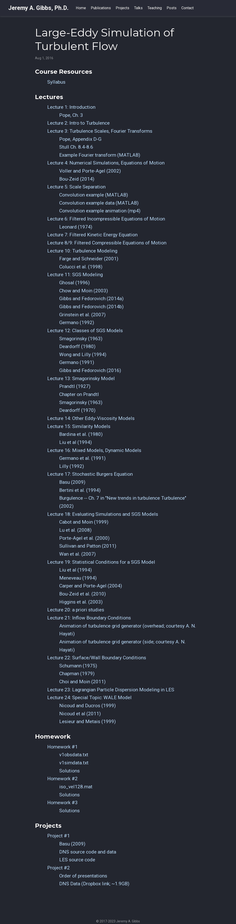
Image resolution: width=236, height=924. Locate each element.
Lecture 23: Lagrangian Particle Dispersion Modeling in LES (110, 689)
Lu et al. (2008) (75, 530)
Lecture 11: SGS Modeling (75, 274)
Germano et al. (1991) (82, 458)
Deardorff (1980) (77, 346)
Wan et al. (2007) (77, 554)
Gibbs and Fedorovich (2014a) (91, 298)
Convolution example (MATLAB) (93, 195)
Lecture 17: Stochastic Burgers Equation (90, 474)
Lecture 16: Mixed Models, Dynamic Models (94, 450)
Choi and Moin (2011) (82, 681)
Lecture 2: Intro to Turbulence (78, 123)
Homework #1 (62, 747)
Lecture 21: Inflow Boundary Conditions (89, 618)
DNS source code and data (87, 852)
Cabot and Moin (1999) (83, 522)
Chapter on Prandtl (79, 394)
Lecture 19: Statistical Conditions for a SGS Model (101, 562)
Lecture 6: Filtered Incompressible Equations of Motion (106, 219)
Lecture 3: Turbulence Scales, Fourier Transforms (99, 131)
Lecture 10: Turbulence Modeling (82, 251)
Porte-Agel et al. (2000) (84, 538)
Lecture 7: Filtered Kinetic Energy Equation (92, 235)
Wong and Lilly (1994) (82, 354)
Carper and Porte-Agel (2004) (90, 586)
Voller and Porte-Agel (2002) (90, 171)
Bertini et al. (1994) (79, 490)
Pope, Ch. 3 (71, 115)
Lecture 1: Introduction (71, 107)
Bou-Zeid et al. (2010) (82, 594)
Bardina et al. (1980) (81, 434)
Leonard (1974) (75, 227)
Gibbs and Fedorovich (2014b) (91, 306)
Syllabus (56, 82)
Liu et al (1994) (75, 442)
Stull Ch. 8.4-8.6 (76, 147)
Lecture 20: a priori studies (75, 610)
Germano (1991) (76, 362)
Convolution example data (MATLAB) (99, 203)
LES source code (77, 859)
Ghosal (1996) (74, 282)
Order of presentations (83, 876)
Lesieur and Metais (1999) (87, 721)
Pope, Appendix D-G (80, 139)
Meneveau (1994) (78, 578)
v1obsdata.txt (73, 754)
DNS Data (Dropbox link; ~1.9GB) (94, 883)
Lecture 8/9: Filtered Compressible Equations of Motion (106, 243)
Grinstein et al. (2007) (82, 314)
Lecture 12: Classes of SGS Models (85, 330)
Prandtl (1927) (74, 386)
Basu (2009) (72, 482)
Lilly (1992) (71, 466)
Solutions (69, 771)
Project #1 (58, 836)
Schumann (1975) (78, 666)
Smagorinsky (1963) (80, 338)
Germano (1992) (76, 322)
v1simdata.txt (73, 763)
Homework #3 (62, 802)
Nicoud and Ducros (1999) (87, 705)
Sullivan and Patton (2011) (87, 546)
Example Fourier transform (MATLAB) (99, 155)
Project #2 (58, 868)
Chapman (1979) (76, 673)
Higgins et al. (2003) (81, 602)
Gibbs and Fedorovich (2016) (90, 370)
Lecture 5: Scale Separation (76, 187)
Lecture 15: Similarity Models (78, 426)
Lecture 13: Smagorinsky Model (81, 378)
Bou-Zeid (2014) (76, 179)
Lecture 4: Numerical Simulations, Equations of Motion (106, 163)
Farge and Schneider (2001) (88, 258)
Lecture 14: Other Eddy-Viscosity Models (91, 418)
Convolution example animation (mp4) (99, 211)
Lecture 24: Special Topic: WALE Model (89, 697)
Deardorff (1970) (77, 410)
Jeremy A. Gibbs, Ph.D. (38, 8)
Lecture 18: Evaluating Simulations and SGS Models (102, 514)
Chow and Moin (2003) (83, 290)
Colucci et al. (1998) (80, 267)
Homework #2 (62, 778)
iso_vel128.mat (75, 786)
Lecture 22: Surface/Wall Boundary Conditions (96, 657)
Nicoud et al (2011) (80, 713)
